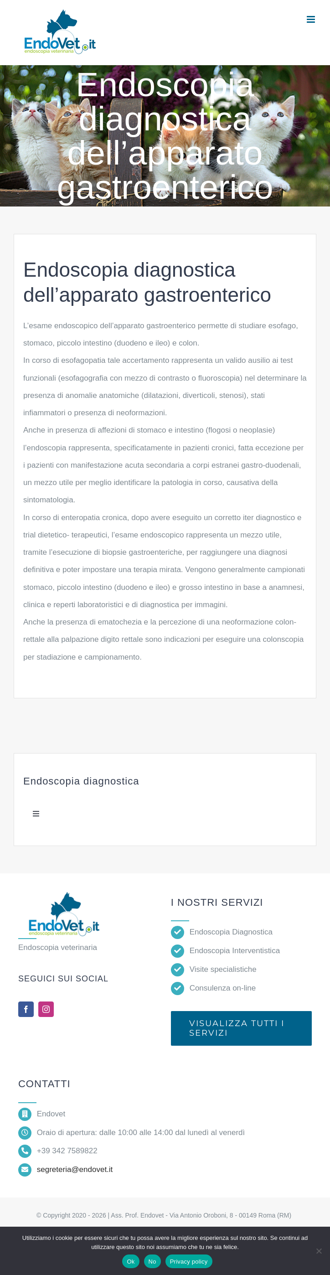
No (152, 1261)
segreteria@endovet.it (75, 1169)
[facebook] (26, 1009)
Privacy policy (189, 1261)
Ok (130, 1261)
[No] (318, 1250)
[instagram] (46, 1009)
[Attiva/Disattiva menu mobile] (311, 19)
